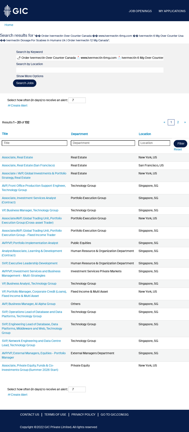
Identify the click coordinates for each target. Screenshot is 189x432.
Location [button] (145, 134)
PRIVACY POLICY (83, 414)
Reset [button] (178, 149)
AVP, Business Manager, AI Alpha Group (28, 304)
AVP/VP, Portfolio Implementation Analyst (30, 243)
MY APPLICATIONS (172, 11)
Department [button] (79, 134)
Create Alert (17, 105)
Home (9, 25)
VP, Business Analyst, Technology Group (29, 283)
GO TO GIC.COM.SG (115, 414)
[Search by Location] (89, 70)
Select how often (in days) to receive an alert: (37, 100)
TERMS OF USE (55, 414)
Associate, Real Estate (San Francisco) (28, 165)
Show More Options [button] (29, 76)
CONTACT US (29, 414)
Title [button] (5, 133)
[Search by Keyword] (89, 58)
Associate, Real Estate (17, 157)
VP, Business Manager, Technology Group (30, 210)
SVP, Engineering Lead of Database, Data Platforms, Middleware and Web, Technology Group (32, 329)
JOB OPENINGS (140, 11)
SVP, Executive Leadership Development (30, 263)
